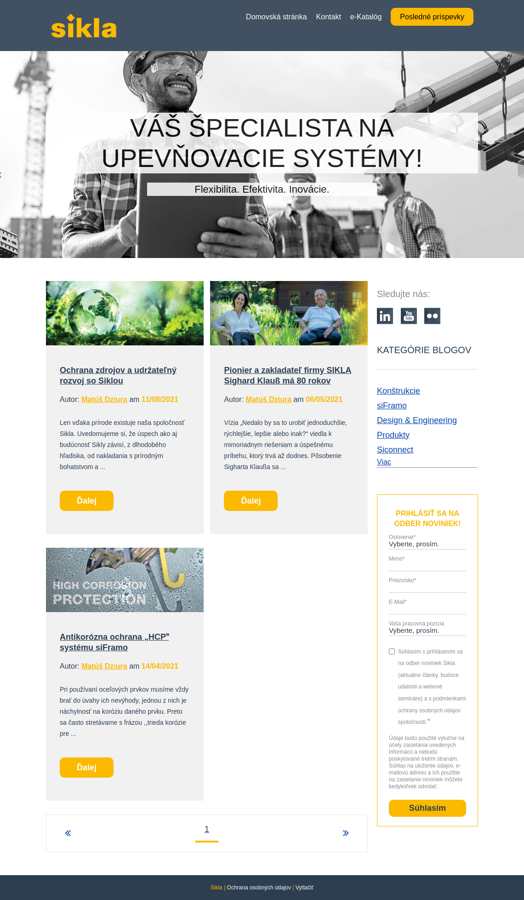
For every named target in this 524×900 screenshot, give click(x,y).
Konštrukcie (398, 391)
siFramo (392, 405)
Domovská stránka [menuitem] (276, 17)
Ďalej (87, 500)
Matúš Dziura (104, 399)
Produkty (393, 435)
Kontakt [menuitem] (328, 17)
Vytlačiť (304, 887)
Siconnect (395, 449)
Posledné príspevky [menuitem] (432, 17)
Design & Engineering (417, 420)
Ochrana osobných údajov (259, 887)
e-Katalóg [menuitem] (366, 17)
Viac (384, 462)
